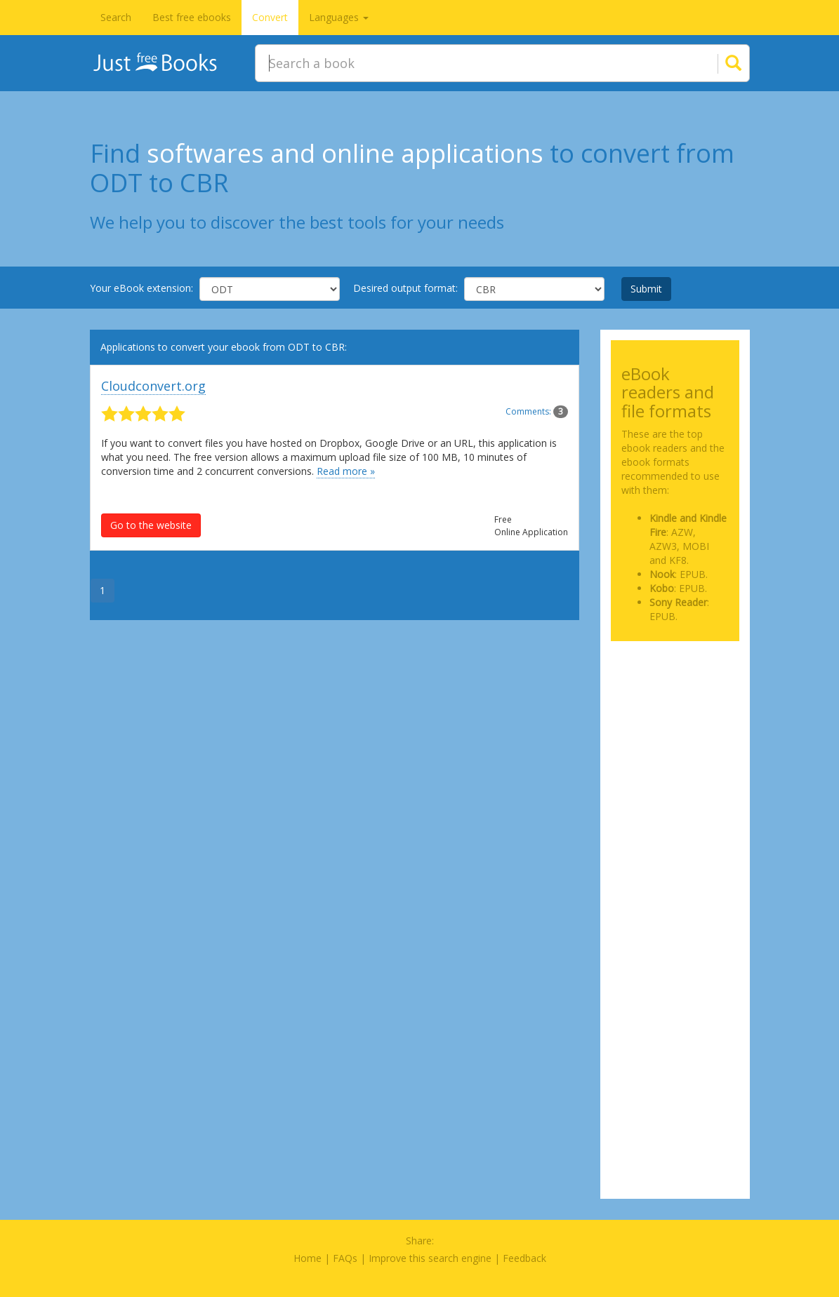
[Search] (716, 63)
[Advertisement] (675, 704)
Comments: (537, 411)
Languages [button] (339, 17)
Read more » (346, 471)
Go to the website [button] (151, 525)
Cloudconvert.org (153, 385)
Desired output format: (405, 288)
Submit (646, 288)
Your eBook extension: (141, 288)
